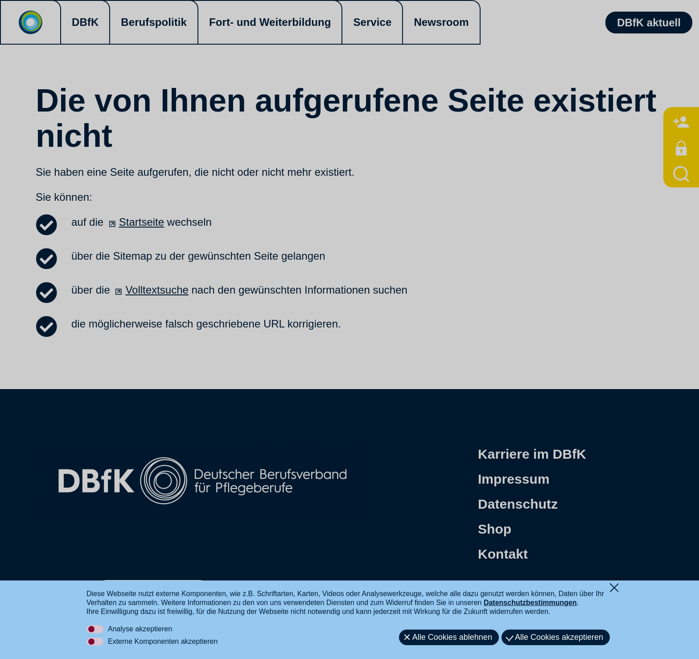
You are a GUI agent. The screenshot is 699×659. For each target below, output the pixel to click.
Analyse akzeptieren (140, 629)
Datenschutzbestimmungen (530, 602)
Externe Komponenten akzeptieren (163, 641)
